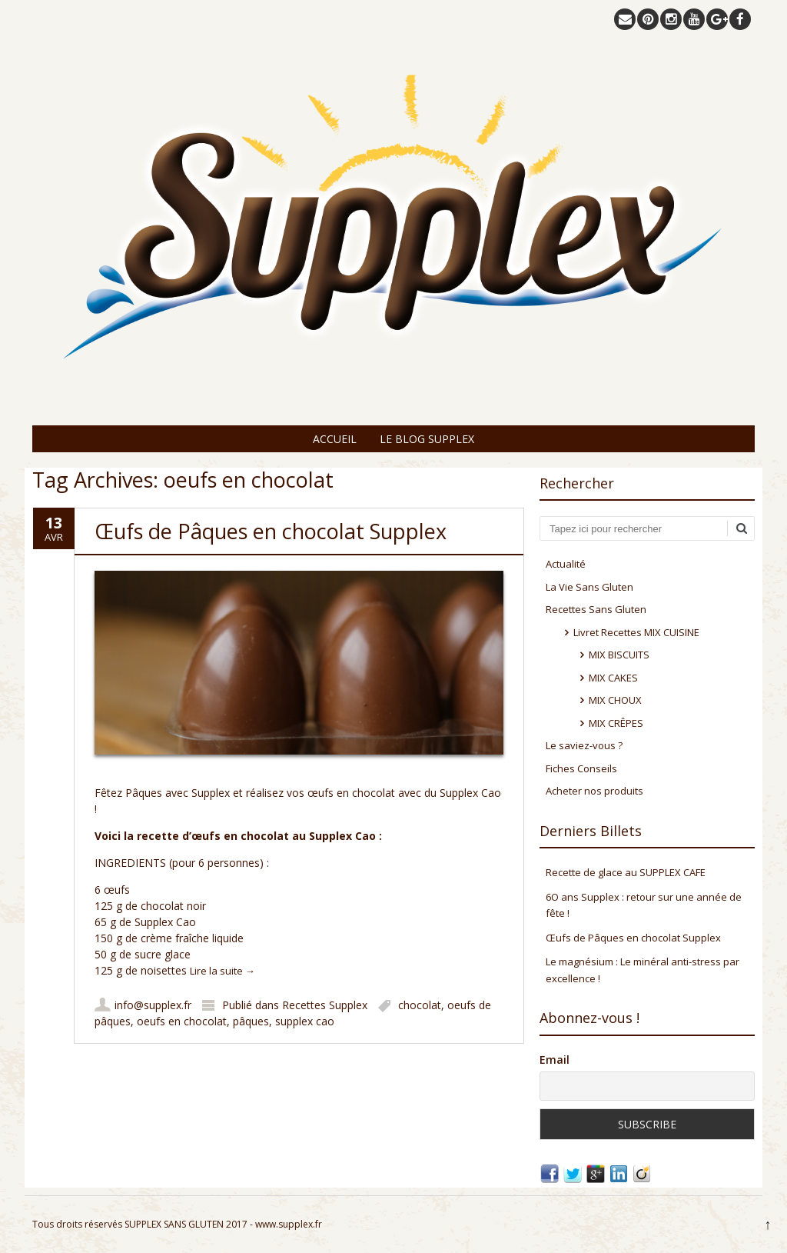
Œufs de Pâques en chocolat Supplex (271, 531)
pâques (251, 1021)
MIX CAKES (613, 678)
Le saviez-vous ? (584, 745)
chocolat (419, 1005)
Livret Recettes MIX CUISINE (636, 632)
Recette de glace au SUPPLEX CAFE (626, 872)
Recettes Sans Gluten (596, 609)
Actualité (566, 564)
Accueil (335, 439)
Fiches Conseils (581, 768)
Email (554, 1059)
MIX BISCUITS (619, 654)
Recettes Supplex (324, 1005)
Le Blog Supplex (427, 439)
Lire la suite (222, 971)
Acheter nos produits (594, 791)
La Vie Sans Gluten (589, 587)
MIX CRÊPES (616, 723)
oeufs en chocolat (182, 1021)
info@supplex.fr (153, 1005)
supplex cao (304, 1021)
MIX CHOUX (615, 700)
